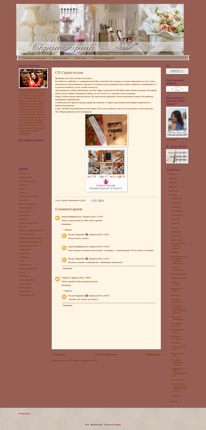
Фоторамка (24, 287)
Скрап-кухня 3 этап (177, 290)
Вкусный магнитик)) (177, 268)
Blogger (117, 425)
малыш (22, 219)
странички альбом (27, 268)
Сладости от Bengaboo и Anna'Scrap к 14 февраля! (178, 309)
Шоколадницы (25, 295)
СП (20, 261)
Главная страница (34, 58)
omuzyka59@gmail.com (71, 217)
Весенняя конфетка (176, 300)
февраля (175, 240)
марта (174, 236)
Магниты (23, 215)
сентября (175, 211)
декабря (174, 198)
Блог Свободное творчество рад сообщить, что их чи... (179, 387)
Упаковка (23, 276)
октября (175, 207)
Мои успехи (61, 58)
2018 (171, 178)
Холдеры (22, 291)
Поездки (22, 253)
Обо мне (80, 58)
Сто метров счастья (176, 324)
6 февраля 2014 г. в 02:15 (99, 259)
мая (173, 227)
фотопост (23, 284)
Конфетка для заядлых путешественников (179, 372)
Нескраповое (24, 234)
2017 (171, 182)
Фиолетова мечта (179, 274)
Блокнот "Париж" (176, 283)
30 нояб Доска (24, 414)
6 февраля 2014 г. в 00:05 (80, 278)
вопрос (22, 189)
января (174, 396)
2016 (171, 187)
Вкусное (22, 185)
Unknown (65, 278)
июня (173, 223)
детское (22, 200)
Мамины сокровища (27, 223)
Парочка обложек (178, 278)
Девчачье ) (175, 295)
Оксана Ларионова (76, 234)
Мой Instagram (104, 58)
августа (175, 215)
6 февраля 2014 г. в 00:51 (99, 234)
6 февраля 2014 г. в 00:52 (99, 296)
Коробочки (23, 211)
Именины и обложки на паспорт (177, 362)
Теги (21, 272)
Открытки (24, 249)
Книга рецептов (26, 204)
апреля (174, 232)
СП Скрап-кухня (178, 380)
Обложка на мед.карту (29, 238)
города (21, 192)
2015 (171, 191)
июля (173, 219)
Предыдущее (153, 354)
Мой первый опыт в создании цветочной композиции (179, 259)
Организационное (26, 246)
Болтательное (25, 181)
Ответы (68, 230)
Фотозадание (25, 280)
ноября (174, 203)
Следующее (58, 354)
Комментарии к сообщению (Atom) (82, 360)
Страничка (24, 265)
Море (21, 227)
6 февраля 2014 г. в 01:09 (99, 247)
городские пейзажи (27, 196)
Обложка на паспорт (28, 242)
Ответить (66, 224)
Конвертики (24, 208)
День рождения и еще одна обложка (178, 245)
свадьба (22, 257)
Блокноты (23, 177)
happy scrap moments (106, 90)
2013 (171, 401)
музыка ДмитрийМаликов (30, 230)
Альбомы (23, 173)
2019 (171, 174)
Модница (175, 252)
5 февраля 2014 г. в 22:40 (92, 217)
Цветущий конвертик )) (177, 318)
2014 (171, 195)
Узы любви (175, 343)
